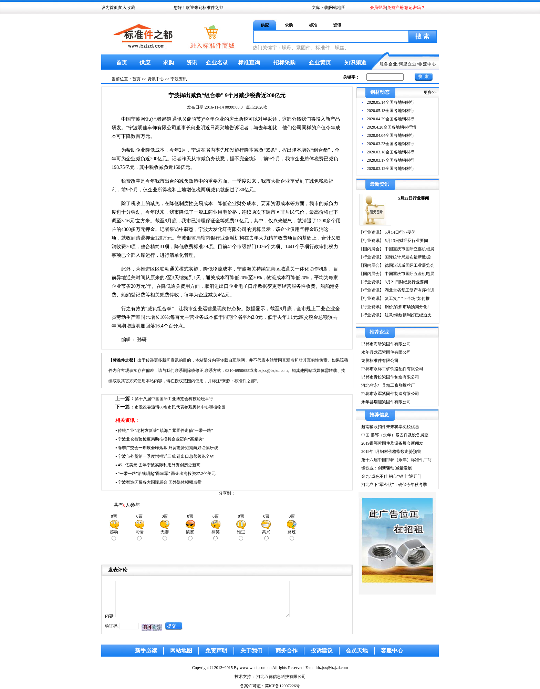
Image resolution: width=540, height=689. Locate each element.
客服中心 (392, 650)
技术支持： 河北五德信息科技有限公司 (270, 676)
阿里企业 (408, 64)
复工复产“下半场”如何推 (407, 298)
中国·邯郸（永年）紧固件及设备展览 (394, 435)
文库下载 (320, 7)
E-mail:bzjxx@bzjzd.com (326, 667)
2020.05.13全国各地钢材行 (390, 110)
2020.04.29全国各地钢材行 (390, 118)
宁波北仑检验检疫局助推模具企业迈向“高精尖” (161, 439)
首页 (121, 62)
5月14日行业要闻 (400, 232)
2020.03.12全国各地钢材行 (390, 168)
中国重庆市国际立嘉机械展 (409, 248)
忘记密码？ (414, 7)
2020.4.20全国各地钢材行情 (391, 127)
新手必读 (146, 650)
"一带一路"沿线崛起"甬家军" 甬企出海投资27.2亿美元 (167, 473)
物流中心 (427, 64)
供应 (265, 25)
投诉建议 (322, 650)
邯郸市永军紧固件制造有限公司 (390, 393)
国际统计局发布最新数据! (408, 257)
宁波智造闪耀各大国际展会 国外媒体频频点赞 (159, 482)
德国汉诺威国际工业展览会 (409, 265)
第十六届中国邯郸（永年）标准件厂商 (396, 459)
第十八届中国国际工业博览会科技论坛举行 (174, 398)
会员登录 (378, 7)
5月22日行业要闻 (413, 198)
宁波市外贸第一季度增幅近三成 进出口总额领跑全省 (166, 456)
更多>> (430, 92)
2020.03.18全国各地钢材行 (390, 152)
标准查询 (249, 62)
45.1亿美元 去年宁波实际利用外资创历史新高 (159, 465)
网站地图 (337, 7)
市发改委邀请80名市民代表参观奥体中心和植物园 (180, 407)
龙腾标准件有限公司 (379, 360)
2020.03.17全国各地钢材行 (390, 160)
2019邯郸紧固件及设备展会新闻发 (392, 443)
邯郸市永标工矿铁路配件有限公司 (392, 368)
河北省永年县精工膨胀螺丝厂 (388, 385)
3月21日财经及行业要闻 (406, 282)
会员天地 (357, 650)
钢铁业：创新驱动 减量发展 (386, 468)
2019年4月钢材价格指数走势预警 (391, 451)
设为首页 (109, 7)
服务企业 (388, 64)
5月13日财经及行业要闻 (406, 240)
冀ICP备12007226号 (282, 685)
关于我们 (251, 650)
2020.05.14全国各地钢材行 (390, 102)
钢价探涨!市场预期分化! (406, 306)
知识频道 (355, 62)
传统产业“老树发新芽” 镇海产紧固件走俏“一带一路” (165, 430)
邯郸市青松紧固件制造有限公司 (390, 377)
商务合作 (287, 650)
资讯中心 (155, 79)
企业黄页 (320, 62)
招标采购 (284, 62)
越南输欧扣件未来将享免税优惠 (390, 426)
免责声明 (216, 650)
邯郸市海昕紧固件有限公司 (386, 344)
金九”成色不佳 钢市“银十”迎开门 (391, 476)
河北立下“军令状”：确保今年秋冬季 (394, 484)
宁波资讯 (178, 79)
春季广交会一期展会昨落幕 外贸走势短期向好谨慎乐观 (168, 447)
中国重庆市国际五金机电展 (409, 273)
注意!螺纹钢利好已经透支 (408, 315)
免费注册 (395, 7)
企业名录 (217, 62)
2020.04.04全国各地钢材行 (390, 135)
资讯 (337, 25)
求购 (289, 25)
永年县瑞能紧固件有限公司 (386, 401)
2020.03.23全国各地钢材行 (390, 143)
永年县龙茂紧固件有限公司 (386, 352)
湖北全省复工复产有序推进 (409, 290)
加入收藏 (126, 7)
